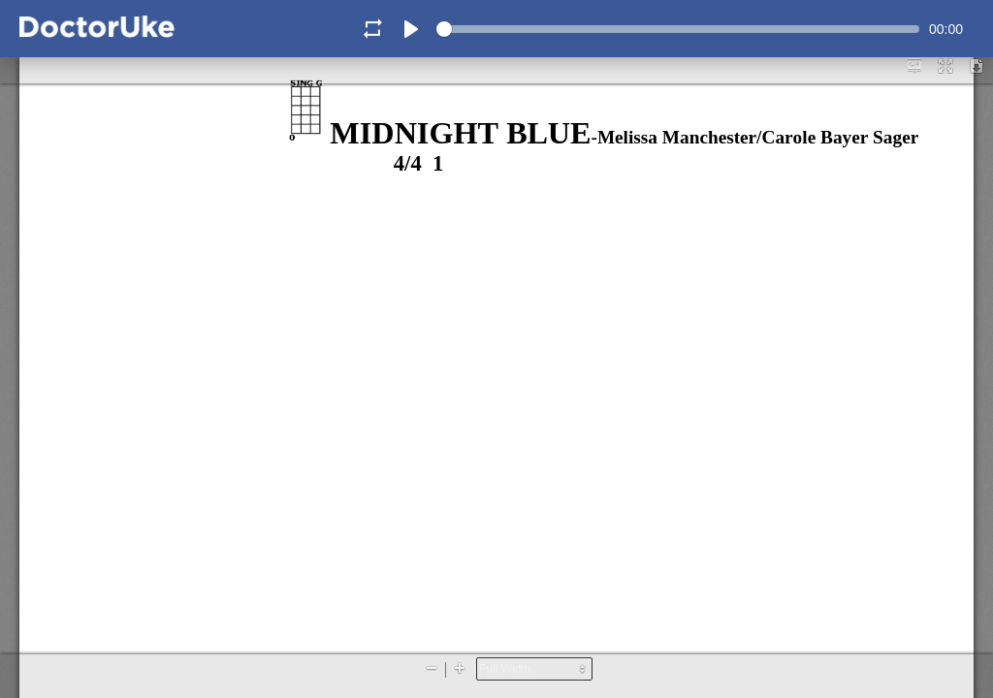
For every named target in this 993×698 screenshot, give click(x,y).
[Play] (411, 29)
